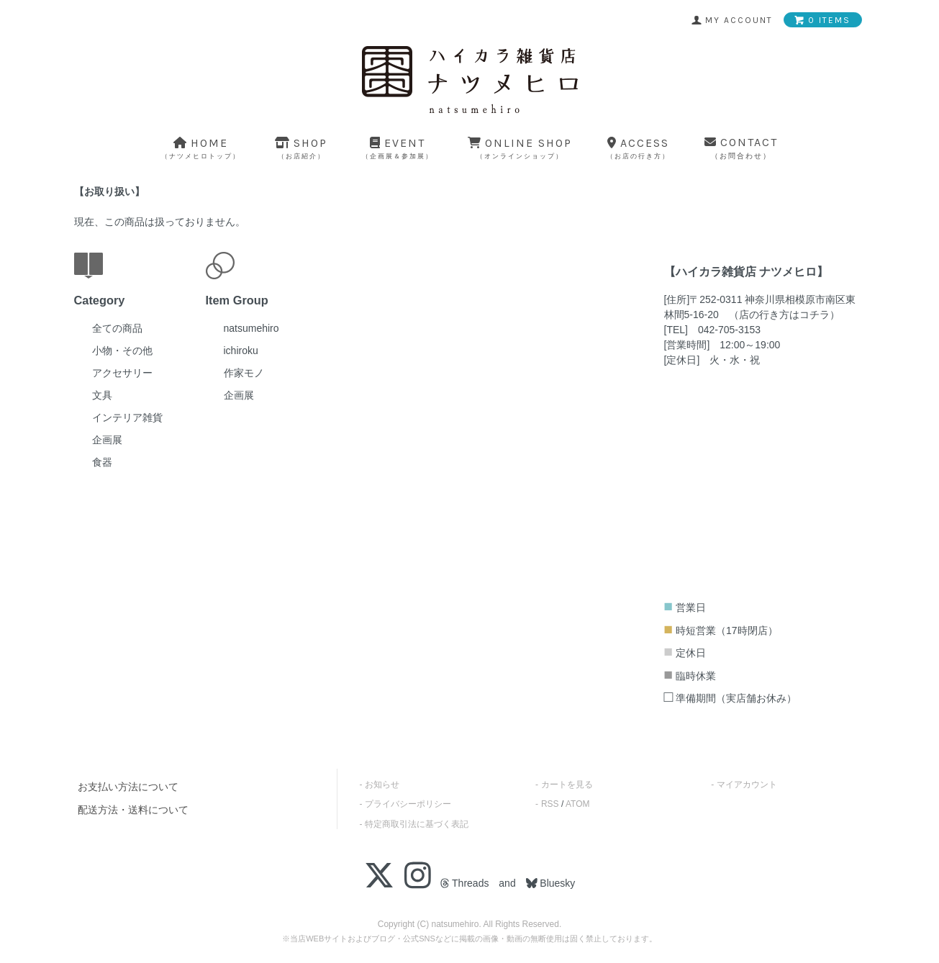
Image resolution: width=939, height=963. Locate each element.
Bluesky (556, 883)
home (200, 148)
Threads (464, 883)
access (638, 148)
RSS (550, 804)
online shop (520, 148)
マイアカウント (747, 784)
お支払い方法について (128, 786)
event (397, 148)
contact (741, 147)
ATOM (578, 804)
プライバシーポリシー (408, 804)
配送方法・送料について (133, 809)
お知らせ (382, 784)
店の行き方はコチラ (784, 314)
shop (301, 148)
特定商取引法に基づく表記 (416, 824)
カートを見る (567, 784)
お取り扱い (109, 191)
